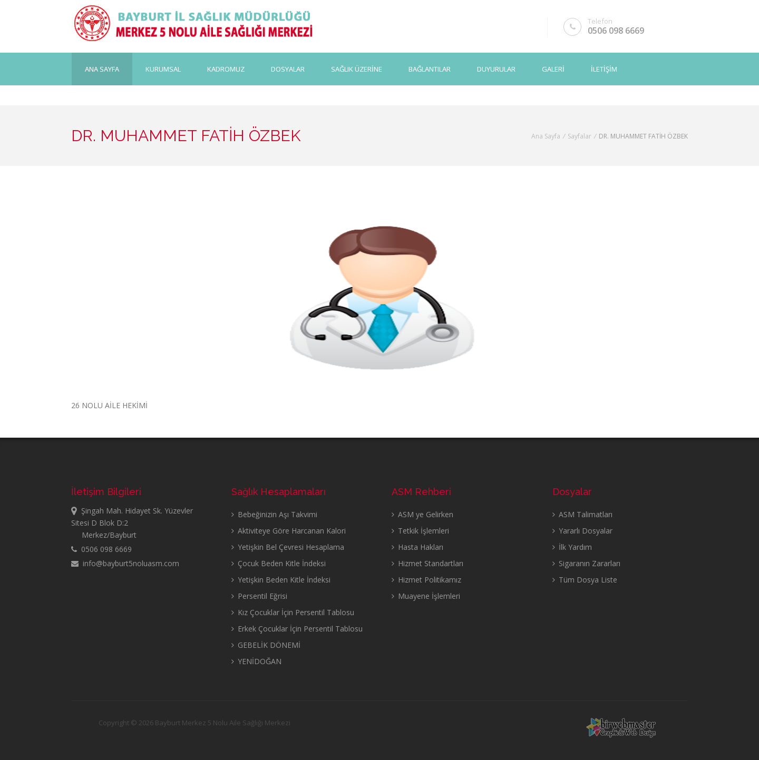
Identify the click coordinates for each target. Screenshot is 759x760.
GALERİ (553, 69)
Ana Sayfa (102, 69)
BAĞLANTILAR (429, 69)
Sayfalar (579, 136)
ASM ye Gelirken (422, 514)
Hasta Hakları (417, 547)
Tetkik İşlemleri (420, 531)
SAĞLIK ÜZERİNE (356, 69)
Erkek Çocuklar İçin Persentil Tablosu (297, 629)
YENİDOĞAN (256, 661)
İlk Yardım (572, 547)
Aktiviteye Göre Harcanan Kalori (288, 531)
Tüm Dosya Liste (584, 580)
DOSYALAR (288, 69)
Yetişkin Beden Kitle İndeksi (280, 580)
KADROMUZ (226, 69)
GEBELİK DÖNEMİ (265, 645)
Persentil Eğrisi (259, 596)
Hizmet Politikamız (426, 580)
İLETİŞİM (604, 69)
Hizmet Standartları (427, 563)
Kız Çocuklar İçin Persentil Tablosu (292, 612)
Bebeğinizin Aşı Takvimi (274, 514)
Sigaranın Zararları (586, 563)
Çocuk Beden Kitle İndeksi (278, 563)
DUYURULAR (496, 69)
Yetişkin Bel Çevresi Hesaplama (287, 547)
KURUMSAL (163, 69)
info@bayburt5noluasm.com (125, 563)
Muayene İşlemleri (426, 596)
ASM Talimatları (582, 514)
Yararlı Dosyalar (582, 531)
